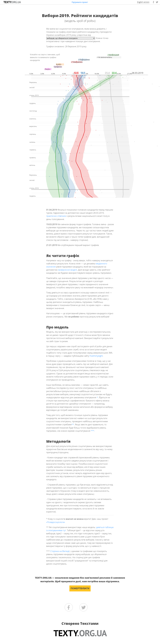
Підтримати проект (80, 2)
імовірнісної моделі (67, 269)
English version (143, 2)
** (73, 424)
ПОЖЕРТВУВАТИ (80, 588)
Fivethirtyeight (96, 355)
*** (92, 430)
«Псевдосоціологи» (55, 522)
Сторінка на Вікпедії (60, 551)
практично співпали (56, 215)
